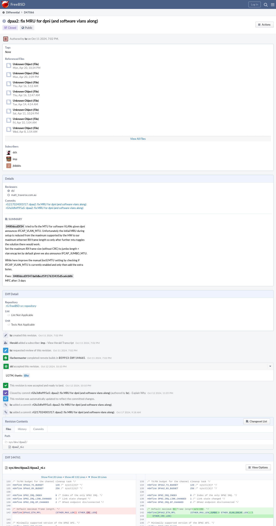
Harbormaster (18, 358)
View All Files (138, 139)
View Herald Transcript (60, 343)
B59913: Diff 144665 (72, 358)
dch (15, 152)
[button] (272, 4)
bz (26, 39)
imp (15, 159)
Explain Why (139, 393)
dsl (12, 191)
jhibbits (17, 166)
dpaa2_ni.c (18, 447)
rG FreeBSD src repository (21, 306)
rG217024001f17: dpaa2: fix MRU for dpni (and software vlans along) (46, 204)
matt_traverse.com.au (23, 195)
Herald (14, 343)
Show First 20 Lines (51, 477)
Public (28, 28)
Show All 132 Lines (75, 477)
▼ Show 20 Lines (97, 477)
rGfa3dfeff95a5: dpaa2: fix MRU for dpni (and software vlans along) (44, 208)
